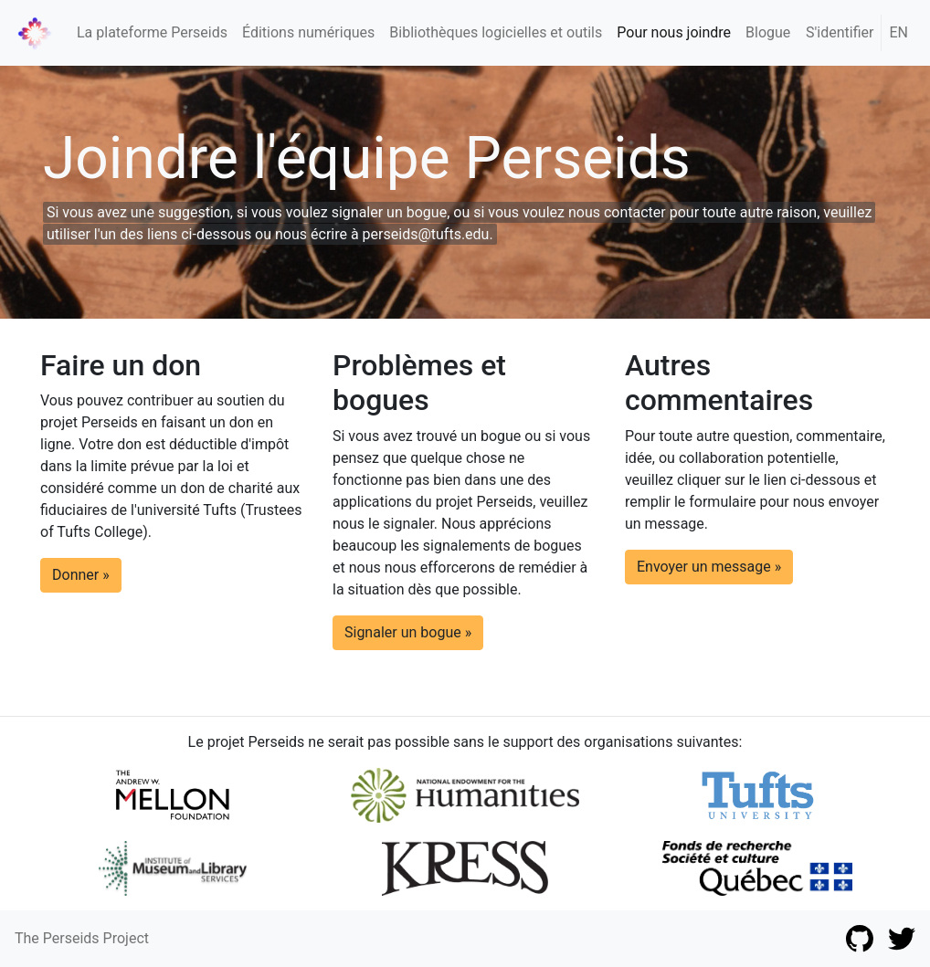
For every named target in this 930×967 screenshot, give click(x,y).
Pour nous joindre (674, 32)
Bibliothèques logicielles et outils (495, 32)
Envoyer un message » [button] (709, 566)
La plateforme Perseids (152, 32)
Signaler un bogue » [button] (407, 632)
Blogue (767, 32)
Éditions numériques (308, 32)
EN (898, 32)
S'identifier (839, 32)
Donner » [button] (81, 574)
